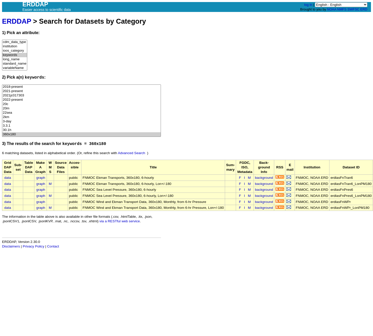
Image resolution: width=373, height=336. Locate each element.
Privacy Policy (33, 246)
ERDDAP (16, 21)
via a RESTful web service (120, 221)
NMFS (342, 9)
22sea (81, 113)
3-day (81, 121)
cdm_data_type (14, 42)
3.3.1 (81, 126)
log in (308, 5)
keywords (14, 55)
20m (81, 108)
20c (81, 104)
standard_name (14, 64)
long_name (14, 59)
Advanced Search (131, 153)
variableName (14, 68)
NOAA (331, 9)
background (264, 178)
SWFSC (354, 9)
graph (40, 178)
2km (81, 117)
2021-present (81, 91)
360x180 (81, 134)
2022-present (81, 100)
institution (14, 46)
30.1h (81, 130)
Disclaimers (11, 246)
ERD (363, 9)
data (7, 178)
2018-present (81, 87)
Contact (53, 246)
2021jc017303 (81, 95)
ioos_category (14, 51)
